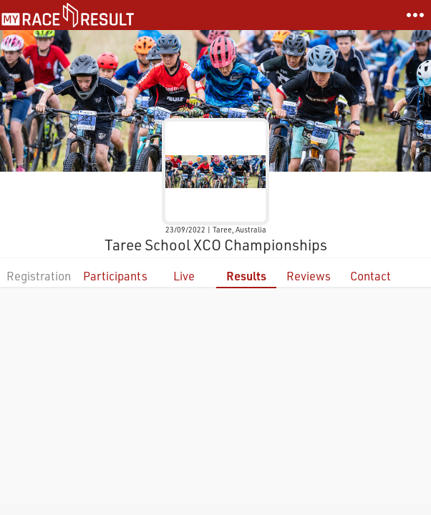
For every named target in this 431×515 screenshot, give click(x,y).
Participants (115, 275)
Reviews (308, 275)
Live (184, 275)
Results (246, 275)
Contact (370, 275)
